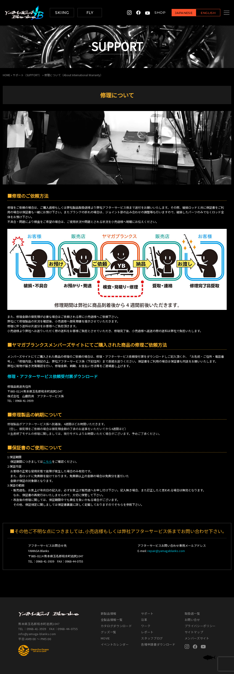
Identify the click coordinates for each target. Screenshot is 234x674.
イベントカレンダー (115, 644)
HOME (6, 75)
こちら (47, 461)
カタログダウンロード (116, 626)
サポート (147, 613)
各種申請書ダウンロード (158, 644)
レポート (147, 632)
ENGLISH (202, 13)
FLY (89, 13)
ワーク (145, 626)
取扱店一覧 (192, 613)
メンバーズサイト (197, 638)
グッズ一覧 (108, 632)
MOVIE (105, 638)
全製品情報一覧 (112, 619)
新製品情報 (108, 613)
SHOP (154, 13)
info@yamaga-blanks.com (37, 633)
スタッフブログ (152, 638)
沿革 (144, 619)
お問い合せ (192, 619)
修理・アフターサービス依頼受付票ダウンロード (52, 376)
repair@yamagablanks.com (166, 551)
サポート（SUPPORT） (27, 75)
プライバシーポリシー (200, 626)
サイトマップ (194, 632)
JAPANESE (178, 13)
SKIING (62, 13)
